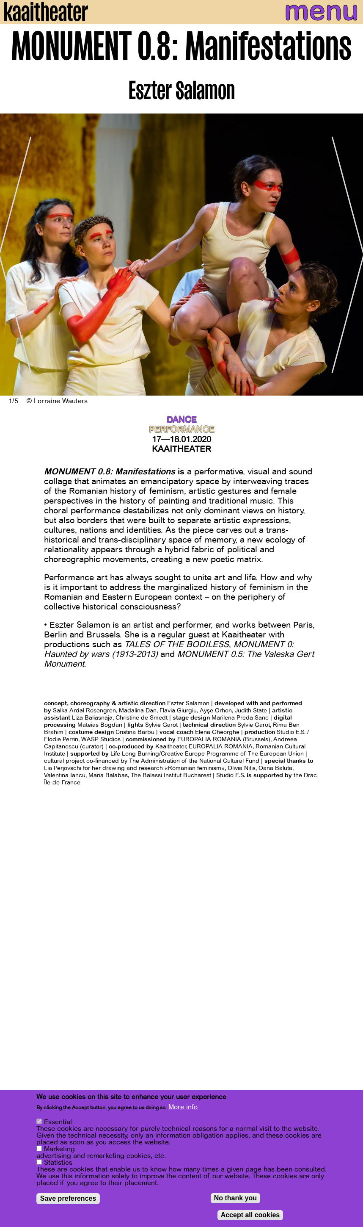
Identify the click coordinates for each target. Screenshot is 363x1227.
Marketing (59, 1149)
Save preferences (68, 1198)
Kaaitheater (181, 449)
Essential (58, 1122)
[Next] (350, 254)
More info (183, 1107)
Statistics (58, 1162)
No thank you (235, 1198)
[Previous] (12, 254)
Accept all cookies (250, 1215)
